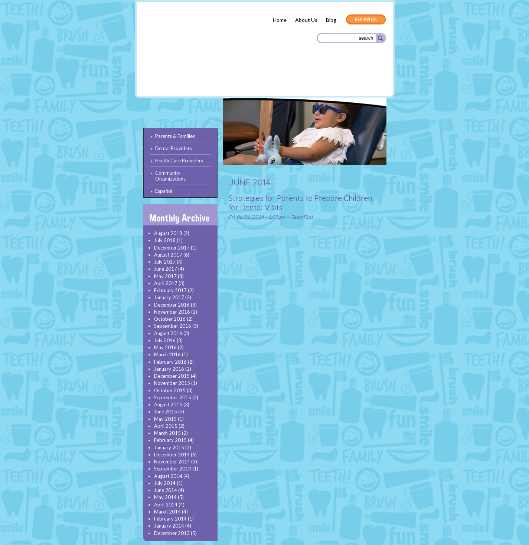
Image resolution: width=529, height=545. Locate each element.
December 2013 (172, 533)
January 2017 (169, 297)
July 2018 (165, 240)
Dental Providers (223, 77)
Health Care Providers (281, 78)
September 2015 (172, 397)
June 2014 (165, 490)
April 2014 (165, 505)
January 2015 (169, 447)
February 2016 (170, 362)
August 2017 (168, 255)
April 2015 (165, 426)
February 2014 (170, 519)
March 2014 (167, 512)
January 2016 (169, 369)
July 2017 (165, 262)
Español (366, 20)
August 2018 (168, 233)
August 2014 (168, 476)
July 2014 (165, 483)
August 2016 (168, 333)
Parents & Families (170, 79)
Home (280, 20)
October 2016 (170, 319)
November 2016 (172, 312)
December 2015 (172, 376)
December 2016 (172, 305)
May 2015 (165, 419)
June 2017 (165, 269)
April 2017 (165, 283)
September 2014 (172, 469)
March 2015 (167, 433)
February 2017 (170, 290)
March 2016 (167, 354)
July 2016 (165, 340)
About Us (306, 20)
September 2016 (172, 326)
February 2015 (170, 440)
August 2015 (168, 404)
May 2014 (165, 497)
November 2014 (172, 462)
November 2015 (172, 383)
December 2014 (172, 455)
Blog (331, 20)
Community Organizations (349, 78)
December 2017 (172, 248)
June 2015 (165, 411)
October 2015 (170, 390)
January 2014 (169, 526)
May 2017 (165, 276)
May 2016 (165, 347)
